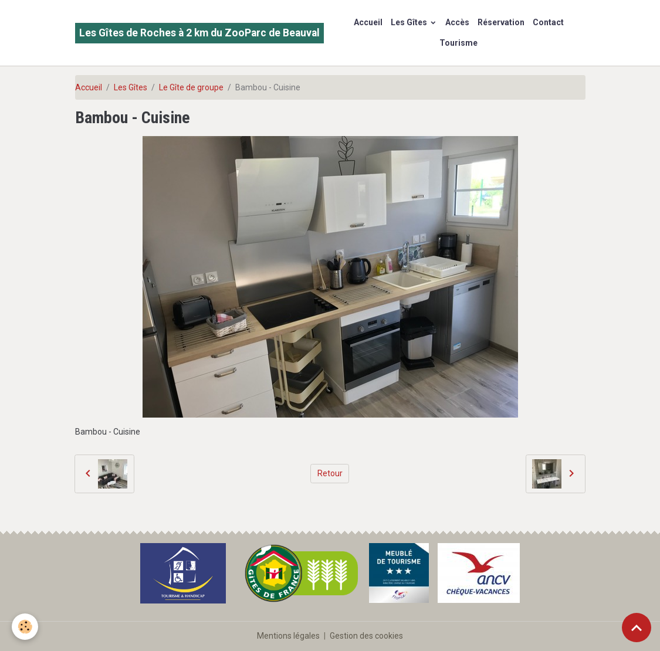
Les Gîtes (410, 22)
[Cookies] (25, 626)
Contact (548, 22)
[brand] (199, 33)
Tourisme (458, 43)
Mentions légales (288, 635)
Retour (330, 473)
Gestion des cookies (366, 635)
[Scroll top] (636, 627)
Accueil (368, 22)
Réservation (501, 22)
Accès (457, 22)
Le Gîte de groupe (191, 87)
